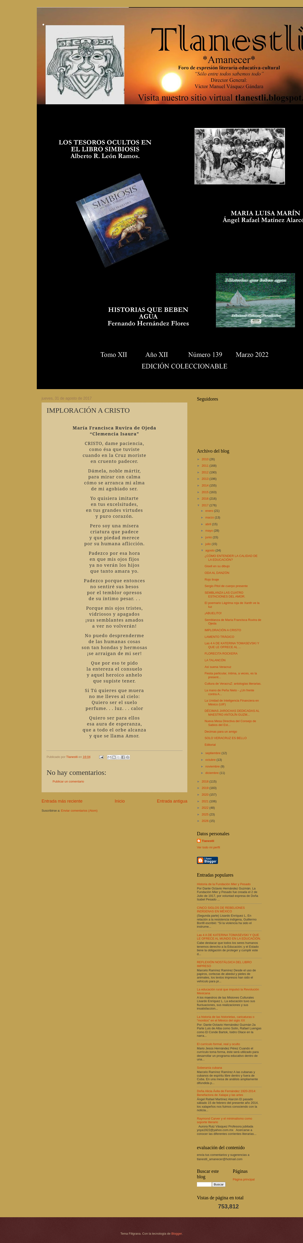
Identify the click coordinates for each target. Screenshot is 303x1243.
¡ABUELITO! (213, 613)
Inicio (120, 801)
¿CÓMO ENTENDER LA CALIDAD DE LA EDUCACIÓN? (231, 557)
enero (209, 511)
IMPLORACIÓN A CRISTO (223, 630)
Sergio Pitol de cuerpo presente (226, 586)
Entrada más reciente (62, 801)
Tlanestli (208, 841)
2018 (205, 781)
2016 (205, 498)
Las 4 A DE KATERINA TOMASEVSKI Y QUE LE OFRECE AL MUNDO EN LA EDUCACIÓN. (229, 936)
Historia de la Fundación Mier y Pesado (224, 884)
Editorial (210, 744)
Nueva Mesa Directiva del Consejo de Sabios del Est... (230, 722)
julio (208, 544)
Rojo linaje (212, 579)
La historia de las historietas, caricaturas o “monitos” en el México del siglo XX (225, 1018)
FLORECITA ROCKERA (221, 653)
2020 (205, 794)
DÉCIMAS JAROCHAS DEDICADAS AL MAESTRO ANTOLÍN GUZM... (232, 712)
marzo (210, 517)
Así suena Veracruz (218, 667)
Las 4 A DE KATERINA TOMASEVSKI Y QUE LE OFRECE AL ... (232, 645)
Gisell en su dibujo (217, 566)
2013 (205, 479)
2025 (205, 814)
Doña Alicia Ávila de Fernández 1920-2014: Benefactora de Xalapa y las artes (226, 1092)
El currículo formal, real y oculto (218, 1044)
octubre (210, 760)
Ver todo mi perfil (208, 847)
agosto (210, 550)
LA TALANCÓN (215, 660)
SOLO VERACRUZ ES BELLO (226, 738)
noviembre (213, 766)
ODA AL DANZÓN (217, 573)
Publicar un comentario (68, 781)
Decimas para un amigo (221, 731)
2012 (205, 472)
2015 (205, 492)
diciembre (212, 773)
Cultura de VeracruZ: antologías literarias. (233, 683)
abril (208, 524)
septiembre (213, 753)
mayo (209, 530)
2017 (205, 505)
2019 (205, 788)
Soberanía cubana (209, 1067)
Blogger (176, 1233)
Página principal (244, 1179)
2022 (205, 807)
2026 (205, 821)
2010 (205, 459)
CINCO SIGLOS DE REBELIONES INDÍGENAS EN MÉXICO (221, 909)
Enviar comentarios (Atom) (79, 810)
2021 (205, 801)
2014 (205, 485)
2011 (205, 465)
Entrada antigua (172, 801)
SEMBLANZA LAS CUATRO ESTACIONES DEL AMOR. (225, 594)
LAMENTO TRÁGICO (219, 637)
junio (209, 537)
